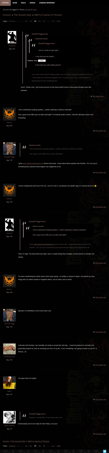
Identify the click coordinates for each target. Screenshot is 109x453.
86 (40, 21)
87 (44, 21)
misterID (12, 46)
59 (11, 429)
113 (53, 21)
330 (11, 360)
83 (26, 21)
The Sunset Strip (22, 15)
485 (11, 126)
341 (11, 394)
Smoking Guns (9, 357)
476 (13, 49)
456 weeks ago (98, 96)
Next (58, 21)
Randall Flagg (9, 157)
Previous (12, 21)
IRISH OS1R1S (9, 426)
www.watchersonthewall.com (33, 163)
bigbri (9, 391)
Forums (7, 15)
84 (31, 21)
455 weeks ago (100, 332)
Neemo (9, 123)
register (28, 10)
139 (11, 160)
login (35, 10)
